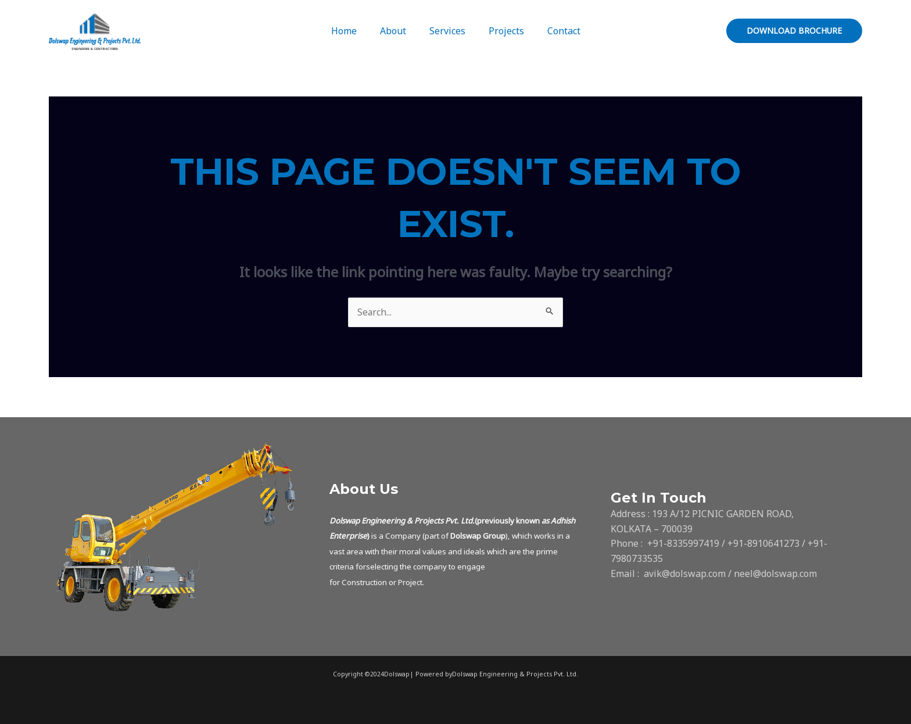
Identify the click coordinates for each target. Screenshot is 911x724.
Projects (501, 30)
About (398, 30)
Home (353, 30)
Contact (554, 30)
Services (447, 30)
